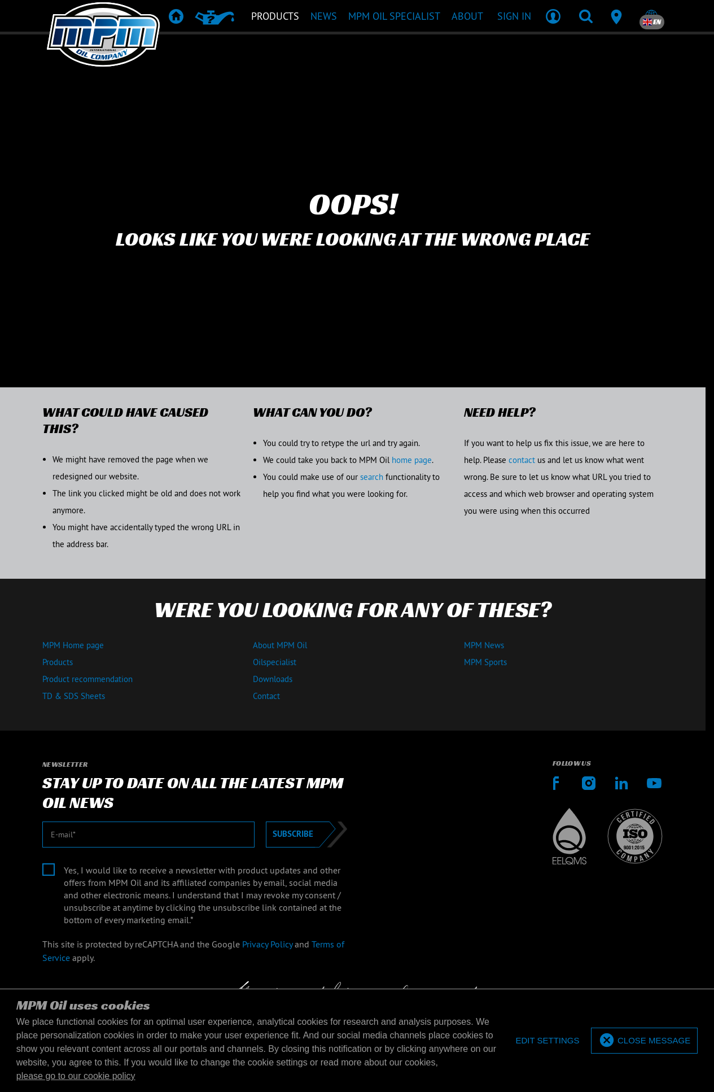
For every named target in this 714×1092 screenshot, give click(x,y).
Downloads (272, 679)
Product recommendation (87, 679)
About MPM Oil (280, 645)
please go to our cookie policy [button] (75, 1076)
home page (412, 460)
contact (522, 460)
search (371, 476)
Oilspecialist (274, 662)
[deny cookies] (547, 1041)
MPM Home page (73, 645)
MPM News (484, 645)
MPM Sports (485, 662)
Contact (266, 696)
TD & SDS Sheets (73, 696)
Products (57, 662)
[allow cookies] (644, 1041)
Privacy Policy (267, 944)
